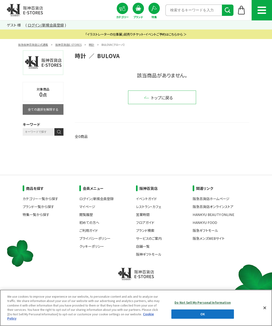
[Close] (265, 308)
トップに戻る (162, 97)
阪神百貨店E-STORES (68, 45)
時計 (91, 45)
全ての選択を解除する (43, 109)
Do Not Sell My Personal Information (203, 302)
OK (202, 314)
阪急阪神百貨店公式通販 (33, 45)
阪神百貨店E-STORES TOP (25, 10)
